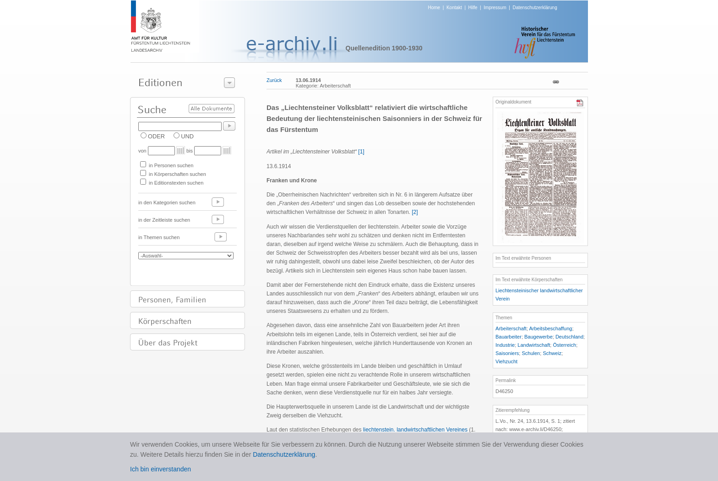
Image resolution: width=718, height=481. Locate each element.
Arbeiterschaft (511, 328)
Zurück (274, 80)
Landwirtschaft (533, 345)
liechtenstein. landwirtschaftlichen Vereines (415, 429)
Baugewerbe (538, 336)
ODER (156, 136)
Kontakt (454, 7)
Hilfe (473, 7)
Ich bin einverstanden (160, 469)
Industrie (505, 345)
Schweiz (552, 353)
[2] (415, 212)
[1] (361, 151)
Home (434, 7)
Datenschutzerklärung (534, 7)
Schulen (531, 353)
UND (187, 136)
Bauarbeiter (508, 336)
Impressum (495, 7)
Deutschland (569, 336)
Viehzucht (506, 361)
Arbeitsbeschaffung (550, 328)
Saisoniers (507, 353)
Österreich (564, 345)
